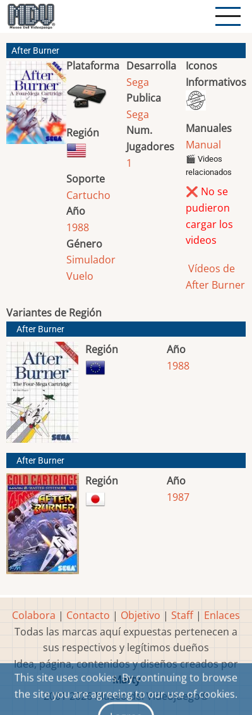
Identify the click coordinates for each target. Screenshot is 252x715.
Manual (203, 145)
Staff (182, 615)
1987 (178, 497)
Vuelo (79, 276)
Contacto (88, 615)
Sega (137, 82)
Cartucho (88, 195)
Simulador (91, 260)
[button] (36, 107)
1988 (77, 227)
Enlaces (222, 615)
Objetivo (140, 615)
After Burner (40, 329)
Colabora (34, 615)
